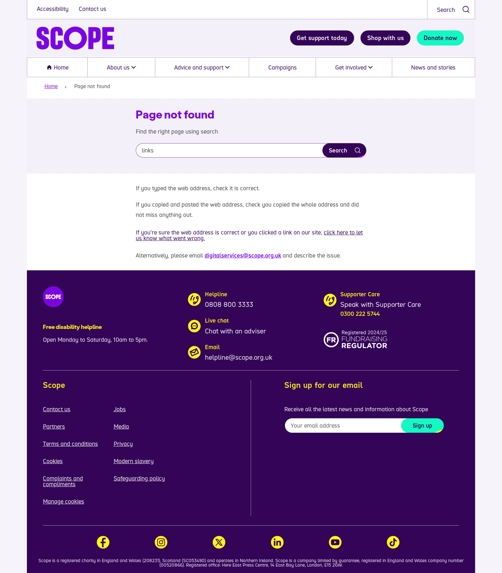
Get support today (322, 38)
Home (57, 67)
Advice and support (202, 67)
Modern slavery (134, 461)
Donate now (440, 38)
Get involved (354, 67)
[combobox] (451, 9)
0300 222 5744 (360, 313)
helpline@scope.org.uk (238, 357)
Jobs (120, 409)
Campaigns (282, 67)
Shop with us (385, 38)
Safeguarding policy (139, 478)
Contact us (92, 8)
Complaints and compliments (63, 481)
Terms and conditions (70, 443)
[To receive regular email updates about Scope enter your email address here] (364, 425)
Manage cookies (63, 501)
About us (121, 67)
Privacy (123, 443)
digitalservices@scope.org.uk (243, 255)
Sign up (422, 425)
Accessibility (53, 8)
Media (121, 426)
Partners (54, 426)
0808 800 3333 (229, 304)
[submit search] (466, 9)
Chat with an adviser (235, 330)
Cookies (53, 461)
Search (446, 9)
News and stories (433, 67)
